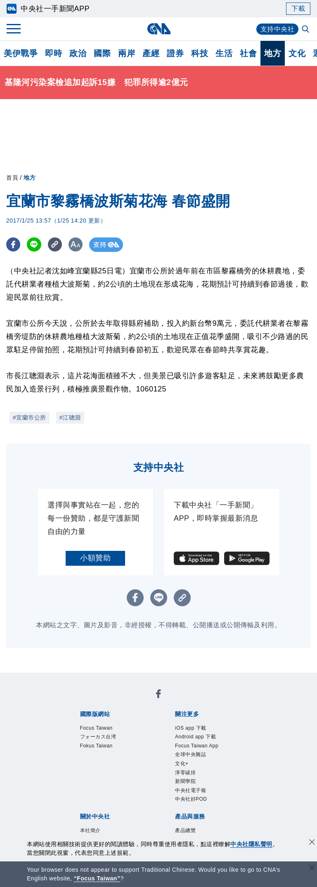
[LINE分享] (34, 244)
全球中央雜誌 (198, 774)
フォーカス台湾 (107, 740)
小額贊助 (95, 558)
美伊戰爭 (21, 53)
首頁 (12, 177)
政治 (77, 53)
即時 (53, 53)
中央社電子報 (198, 818)
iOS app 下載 (198, 729)
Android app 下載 (205, 740)
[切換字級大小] (76, 244)
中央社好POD (198, 829)
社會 (248, 53)
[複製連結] (55, 244)
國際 (102, 53)
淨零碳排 (190, 796)
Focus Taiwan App (199, 757)
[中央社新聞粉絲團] (158, 696)
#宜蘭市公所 (29, 417)
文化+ (185, 785)
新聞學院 (190, 807)
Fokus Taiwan (104, 751)
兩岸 (126, 53)
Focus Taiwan (104, 729)
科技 (199, 53)
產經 (150, 53)
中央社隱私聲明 (251, 844)
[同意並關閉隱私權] (312, 843)
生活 (223, 53)
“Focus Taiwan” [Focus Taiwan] (97, 878)
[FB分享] (13, 244)
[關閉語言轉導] (312, 868)
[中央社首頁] (158, 28)
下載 (298, 8)
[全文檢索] (306, 29)
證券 (175, 53)
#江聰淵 (70, 417)
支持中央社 (277, 29)
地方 (272, 53)
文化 (297, 53)
